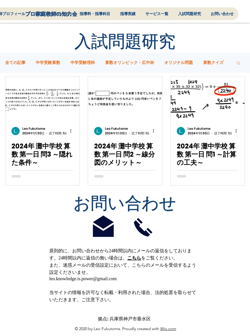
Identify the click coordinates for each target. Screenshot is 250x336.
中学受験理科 (82, 62)
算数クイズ (213, 62)
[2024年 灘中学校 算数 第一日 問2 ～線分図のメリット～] (125, 98)
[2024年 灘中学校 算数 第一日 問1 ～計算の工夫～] (208, 98)
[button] (238, 63)
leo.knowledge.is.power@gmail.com (83, 278)
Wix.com (168, 328)
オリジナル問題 (178, 62)
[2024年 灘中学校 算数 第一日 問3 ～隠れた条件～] (42, 98)
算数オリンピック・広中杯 (129, 62)
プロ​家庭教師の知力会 (51, 14)
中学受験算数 (48, 62)
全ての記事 (15, 62)
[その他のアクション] (72, 131)
